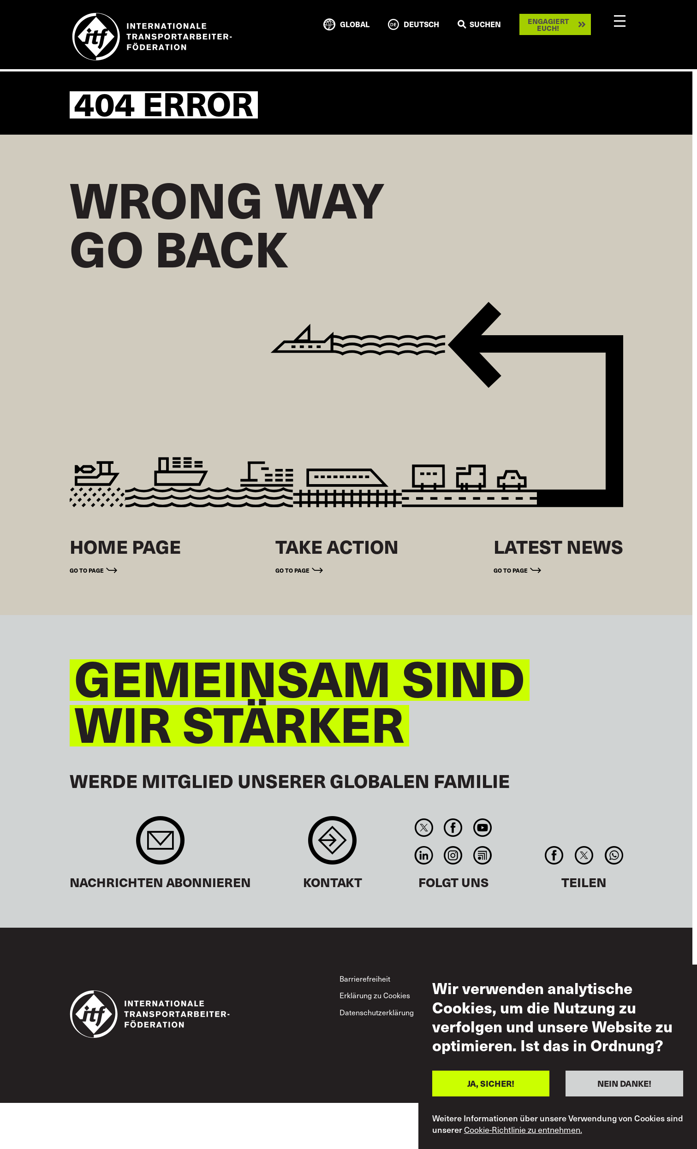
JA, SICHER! (490, 1083)
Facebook (453, 827)
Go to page (87, 570)
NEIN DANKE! (624, 1083)
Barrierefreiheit (365, 978)
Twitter (424, 827)
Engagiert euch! (548, 24)
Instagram (453, 855)
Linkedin (424, 855)
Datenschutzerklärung (377, 1012)
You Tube (482, 827)
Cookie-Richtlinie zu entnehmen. (523, 1129)
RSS (482, 855)
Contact (332, 845)
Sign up (160, 845)
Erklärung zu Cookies (375, 995)
